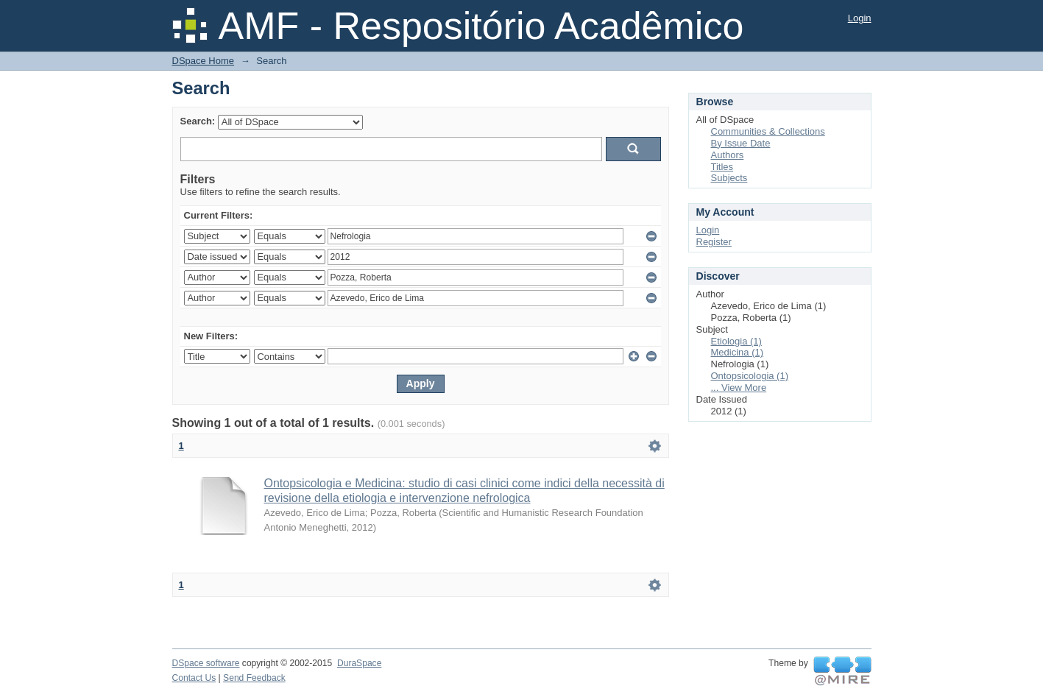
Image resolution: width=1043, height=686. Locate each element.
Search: (198, 121)
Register (714, 241)
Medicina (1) (737, 352)
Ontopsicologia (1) (750, 375)
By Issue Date (741, 143)
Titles (722, 166)
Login (859, 18)
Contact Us (194, 678)
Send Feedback (254, 678)
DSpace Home (203, 60)
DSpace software (206, 663)
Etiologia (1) (736, 341)
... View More (739, 387)
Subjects (729, 177)
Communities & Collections (768, 131)
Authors (727, 154)
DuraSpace (359, 663)
